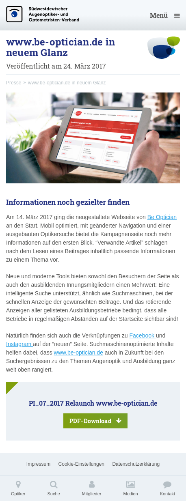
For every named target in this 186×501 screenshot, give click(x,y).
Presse (13, 83)
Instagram (19, 344)
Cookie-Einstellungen (81, 464)
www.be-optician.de (78, 352)
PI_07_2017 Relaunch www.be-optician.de (93, 413)
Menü (165, 15)
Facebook (143, 335)
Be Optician (162, 217)
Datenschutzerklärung (136, 464)
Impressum (38, 464)
